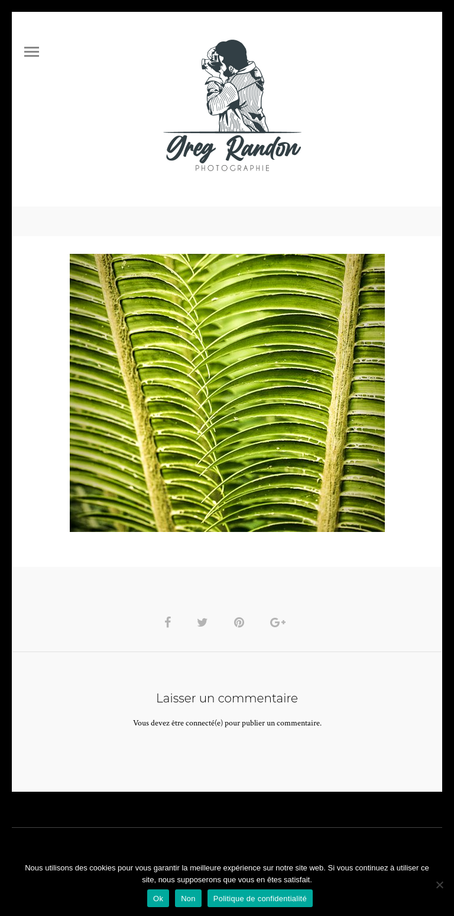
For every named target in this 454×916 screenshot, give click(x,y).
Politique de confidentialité (260, 898)
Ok (158, 898)
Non (188, 898)
